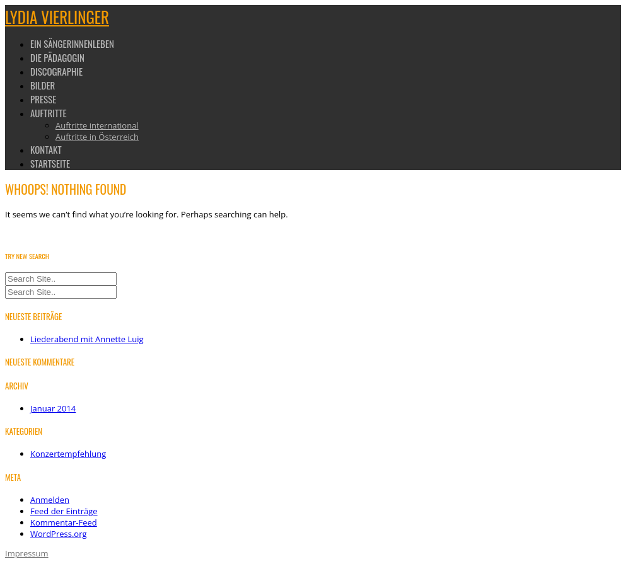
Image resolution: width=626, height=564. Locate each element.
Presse (43, 99)
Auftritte (48, 113)
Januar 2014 (53, 408)
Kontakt (46, 149)
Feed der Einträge (64, 511)
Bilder (42, 85)
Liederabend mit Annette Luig (87, 339)
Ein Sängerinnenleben (72, 43)
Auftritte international (97, 125)
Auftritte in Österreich (97, 136)
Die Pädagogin (57, 57)
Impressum (27, 553)
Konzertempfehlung (68, 453)
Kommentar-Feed (63, 522)
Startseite (50, 163)
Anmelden (49, 499)
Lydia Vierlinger (57, 16)
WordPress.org (58, 533)
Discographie (56, 71)
